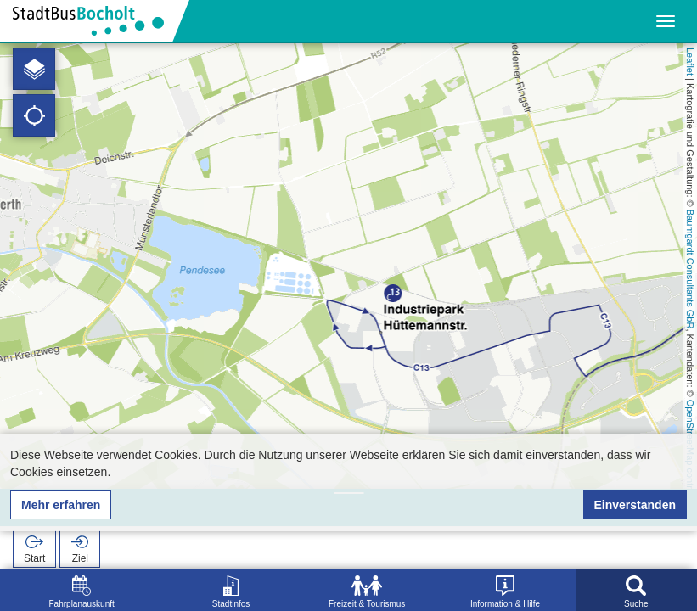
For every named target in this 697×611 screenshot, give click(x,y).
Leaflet (690, 62)
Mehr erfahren (60, 505)
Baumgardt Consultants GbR (690, 269)
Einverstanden (635, 505)
